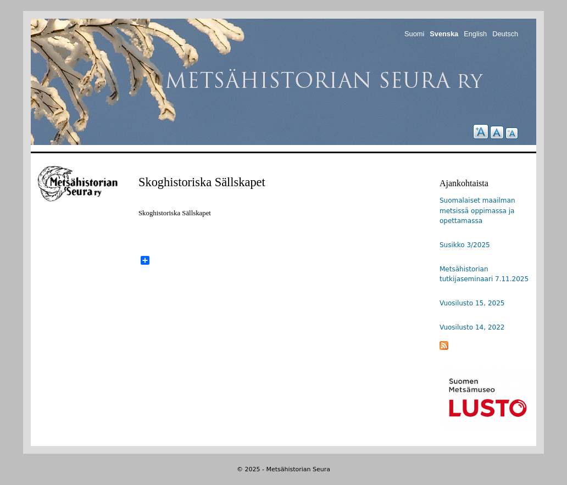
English (475, 34)
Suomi (414, 34)
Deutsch (505, 34)
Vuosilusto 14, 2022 (472, 327)
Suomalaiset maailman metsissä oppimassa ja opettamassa (477, 211)
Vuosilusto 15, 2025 (472, 303)
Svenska (444, 34)
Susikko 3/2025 (465, 245)
